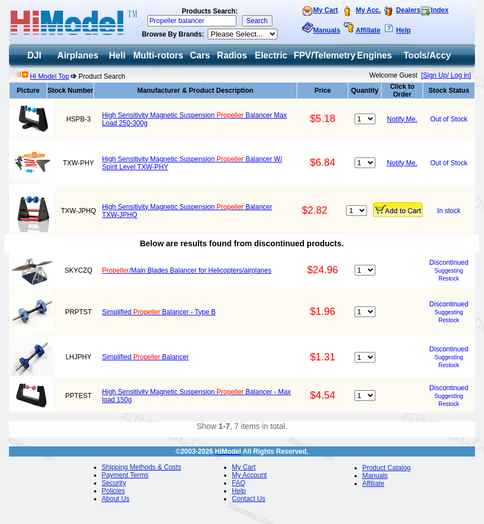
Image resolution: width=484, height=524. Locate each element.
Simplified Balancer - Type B (159, 312)
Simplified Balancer (145, 357)
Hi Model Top (49, 76)
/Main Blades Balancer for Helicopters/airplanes (186, 270)
